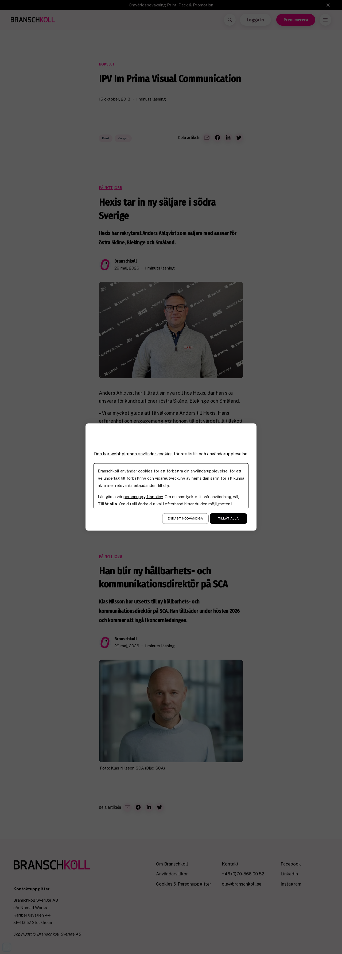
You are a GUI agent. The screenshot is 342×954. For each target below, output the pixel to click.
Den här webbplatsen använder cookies (133, 453)
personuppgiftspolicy (143, 497)
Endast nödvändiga (185, 519)
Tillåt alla (228, 519)
